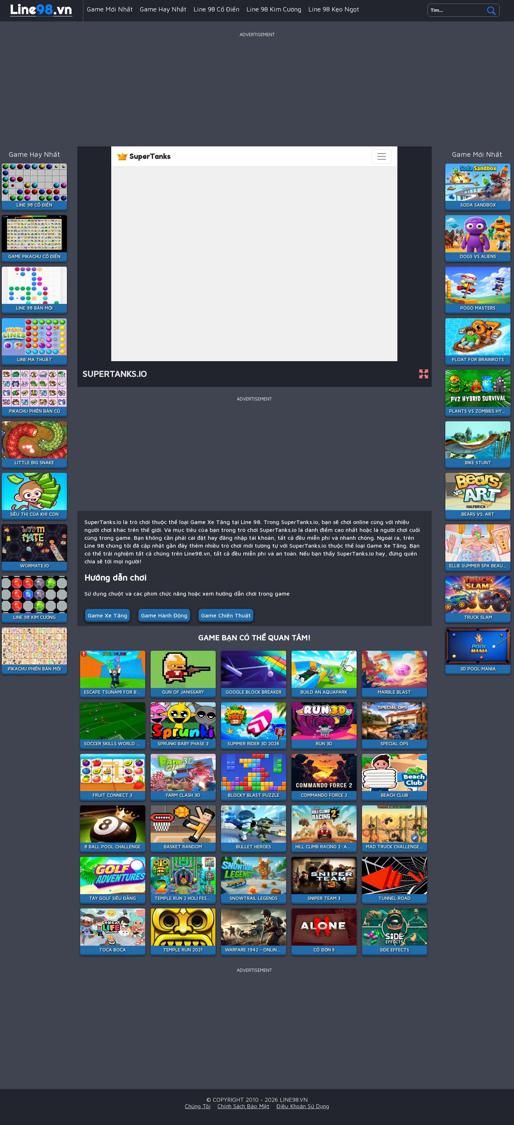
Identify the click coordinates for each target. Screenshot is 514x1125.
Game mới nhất (110, 9)
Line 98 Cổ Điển (216, 9)
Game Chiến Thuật (226, 615)
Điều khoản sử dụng (302, 1106)
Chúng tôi (197, 1106)
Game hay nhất (163, 9)
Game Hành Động (164, 615)
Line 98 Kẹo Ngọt (333, 9)
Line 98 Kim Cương (273, 9)
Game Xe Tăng (107, 615)
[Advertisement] (257, 89)
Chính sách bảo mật (243, 1106)
